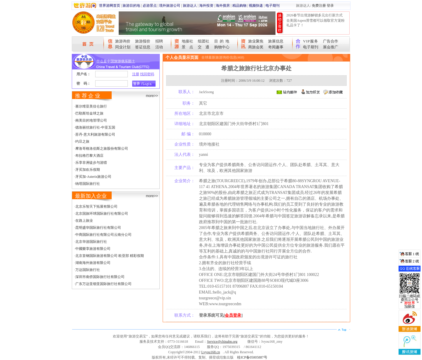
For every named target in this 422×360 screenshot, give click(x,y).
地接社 (187, 41)
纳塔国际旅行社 (87, 184)
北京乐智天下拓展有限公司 (96, 206)
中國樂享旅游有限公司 (92, 249)
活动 (159, 47)
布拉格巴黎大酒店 (89, 155)
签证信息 (142, 47)
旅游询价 (122, 41)
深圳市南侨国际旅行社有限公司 (100, 277)
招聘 (159, 41)
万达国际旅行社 (87, 270)
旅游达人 (190, 6)
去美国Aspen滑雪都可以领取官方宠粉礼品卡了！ (315, 22)
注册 (135, 74)
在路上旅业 (84, 221)
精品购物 (239, 6)
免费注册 (319, 6)
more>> (152, 96)
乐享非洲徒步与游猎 (91, 163)
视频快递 (256, 6)
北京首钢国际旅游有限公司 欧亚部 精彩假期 (109, 256)
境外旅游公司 (169, 6)
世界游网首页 (109, 6)
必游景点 (150, 6)
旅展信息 (275, 41)
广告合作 (330, 41)
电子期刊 (273, 6)
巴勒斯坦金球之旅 (89, 113)
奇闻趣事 (275, 47)
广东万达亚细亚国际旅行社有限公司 (103, 284)
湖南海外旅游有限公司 (92, 263)
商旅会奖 (255, 47)
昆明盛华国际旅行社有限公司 (98, 228)
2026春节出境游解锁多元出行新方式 (314, 15)
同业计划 (122, 47)
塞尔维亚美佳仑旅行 (91, 106)
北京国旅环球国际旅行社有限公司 (101, 213)
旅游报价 (142, 41)
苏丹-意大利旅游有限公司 (95, 134)
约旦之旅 (82, 141)
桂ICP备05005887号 (252, 357)
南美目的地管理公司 (91, 120)
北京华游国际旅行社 (91, 242)
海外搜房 (223, 6)
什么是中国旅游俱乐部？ (115, 61)
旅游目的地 (131, 6)
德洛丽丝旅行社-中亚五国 (95, 127)
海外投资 (206, 6)
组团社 (203, 41)
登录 (330, 6)
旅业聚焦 (255, 41)
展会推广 (330, 47)
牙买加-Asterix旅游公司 (93, 177)
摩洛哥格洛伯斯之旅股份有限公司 (101, 148)
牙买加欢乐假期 (87, 170)
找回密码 (147, 74)
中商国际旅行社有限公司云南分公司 (103, 235)
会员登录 (233, 315)
